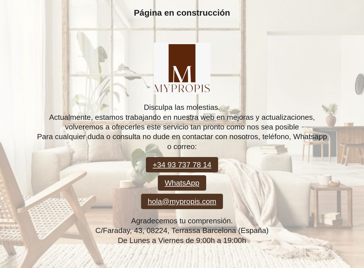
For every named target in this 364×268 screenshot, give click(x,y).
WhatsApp (182, 183)
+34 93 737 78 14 (182, 164)
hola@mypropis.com (182, 201)
